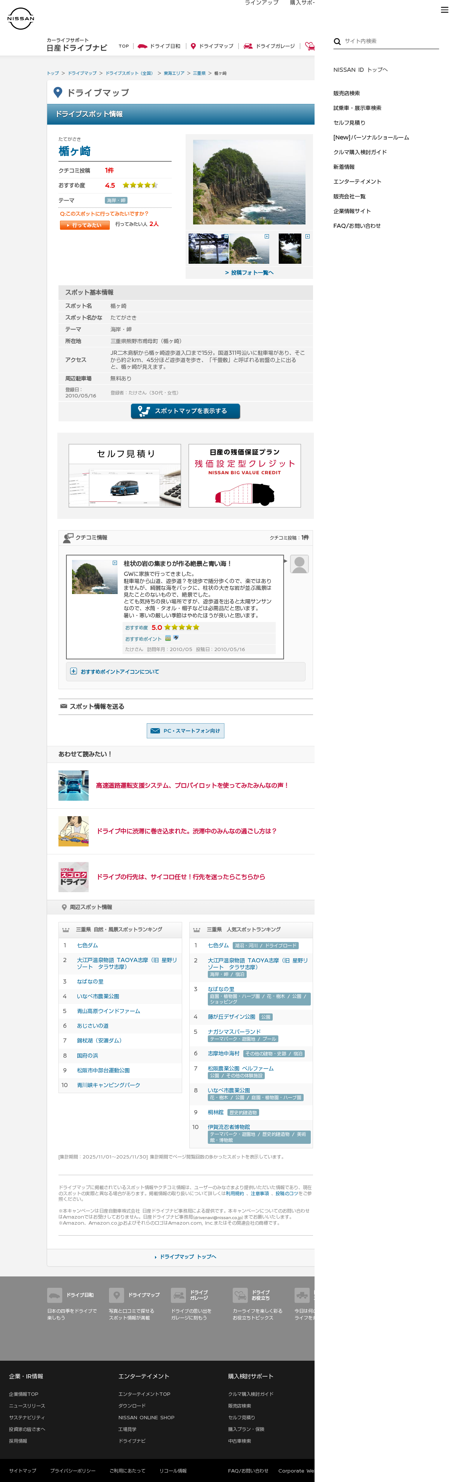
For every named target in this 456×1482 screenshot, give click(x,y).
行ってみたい (85, 225)
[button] (444, 10)
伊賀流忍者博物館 (229, 1127)
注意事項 (260, 1193)
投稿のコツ (287, 1193)
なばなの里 (90, 981)
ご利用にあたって (127, 1470)
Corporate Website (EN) (308, 1470)
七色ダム (87, 945)
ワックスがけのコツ (366, 381)
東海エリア (174, 73)
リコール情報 (173, 1470)
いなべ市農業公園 (98, 996)
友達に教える (185, 730)
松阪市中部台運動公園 (103, 1070)
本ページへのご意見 (369, 1470)
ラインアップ (254, 10)
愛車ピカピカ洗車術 (366, 346)
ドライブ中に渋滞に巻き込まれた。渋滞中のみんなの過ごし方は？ (186, 831)
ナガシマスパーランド (234, 1032)
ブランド (418, 10)
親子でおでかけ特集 (366, 315)
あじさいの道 (93, 1026)
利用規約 (235, 1193)
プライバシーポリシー (72, 1470)
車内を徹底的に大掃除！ (371, 363)
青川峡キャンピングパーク (108, 1085)
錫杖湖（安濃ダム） (100, 1040)
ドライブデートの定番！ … (373, 250)
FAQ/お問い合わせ (248, 1470)
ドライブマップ (82, 73)
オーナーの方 (345, 10)
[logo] (21, 19)
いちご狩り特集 (362, 280)
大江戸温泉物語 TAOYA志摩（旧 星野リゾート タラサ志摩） (127, 964)
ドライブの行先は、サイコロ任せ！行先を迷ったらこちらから (180, 877)
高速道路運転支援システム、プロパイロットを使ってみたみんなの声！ (192, 786)
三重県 (199, 73)
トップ (52, 73)
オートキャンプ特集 (366, 298)
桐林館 (216, 1112)
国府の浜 (87, 1055)
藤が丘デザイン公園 (231, 1016)
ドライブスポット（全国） (130, 73)
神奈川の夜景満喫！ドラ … (373, 215)
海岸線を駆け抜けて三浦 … (373, 232)
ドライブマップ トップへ (188, 1257)
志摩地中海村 (224, 1053)
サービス (384, 10)
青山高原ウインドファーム (108, 1011)
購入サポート (299, 10)
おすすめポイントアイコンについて (114, 672)
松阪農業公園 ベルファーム (241, 1068)
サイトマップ (398, 1352)
